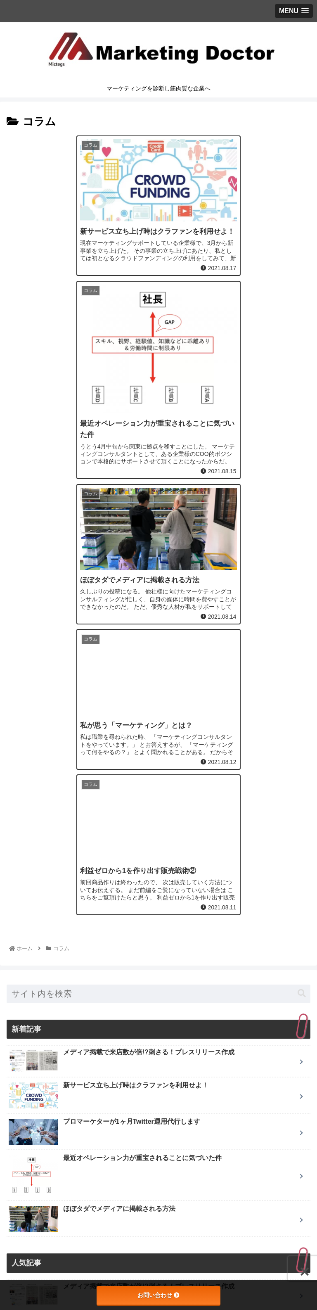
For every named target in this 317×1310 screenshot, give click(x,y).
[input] (158, 674)
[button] (301, 674)
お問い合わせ (158, 1295)
